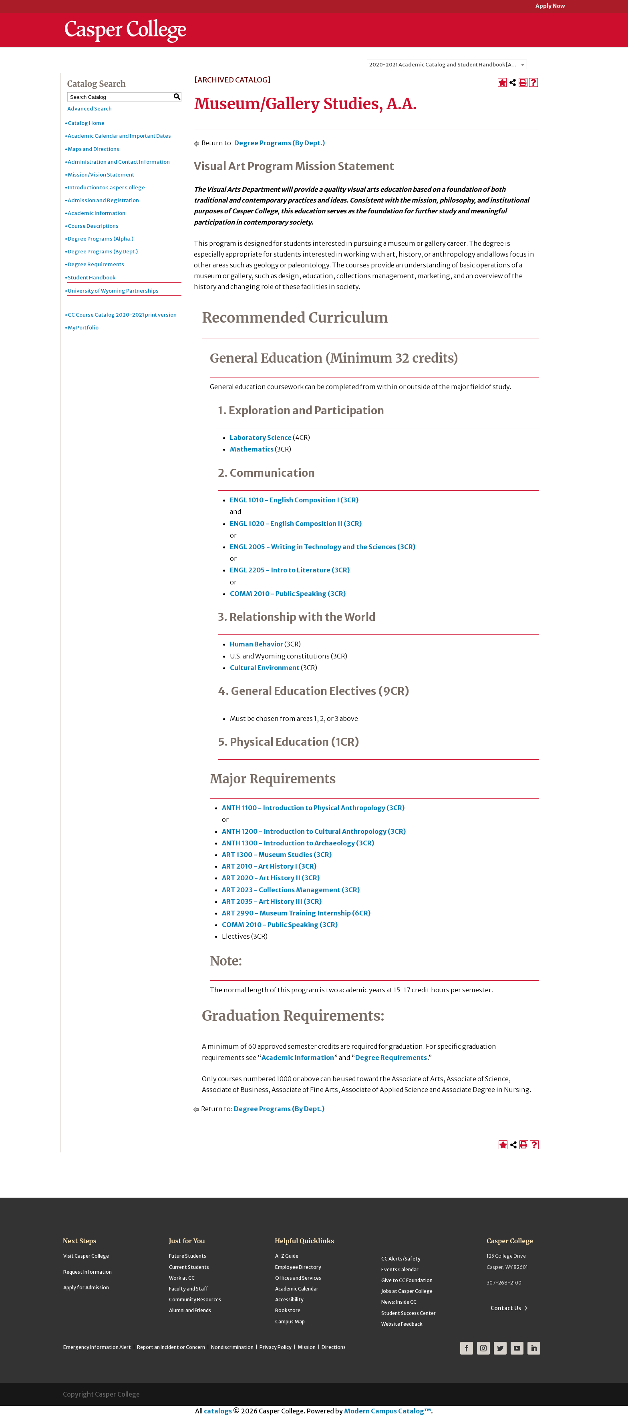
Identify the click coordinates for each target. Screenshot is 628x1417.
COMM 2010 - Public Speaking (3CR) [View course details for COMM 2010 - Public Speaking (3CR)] (288, 594)
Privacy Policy (276, 1347)
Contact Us (506, 1308)
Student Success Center (408, 1313)
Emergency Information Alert (97, 1347)
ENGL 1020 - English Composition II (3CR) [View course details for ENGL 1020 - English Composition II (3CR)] (296, 524)
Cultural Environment (265, 668)
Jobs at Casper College (407, 1291)
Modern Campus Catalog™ (387, 1411)
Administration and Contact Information (119, 162)
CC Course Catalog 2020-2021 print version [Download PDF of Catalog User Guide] (122, 314)
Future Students (187, 1256)
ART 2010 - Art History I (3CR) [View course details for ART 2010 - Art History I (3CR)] (269, 866)
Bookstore (287, 1310)
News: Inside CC (399, 1302)
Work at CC (182, 1278)
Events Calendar (400, 1269)
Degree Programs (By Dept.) (103, 251)
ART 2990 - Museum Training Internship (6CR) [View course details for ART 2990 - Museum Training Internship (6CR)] (296, 913)
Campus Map (290, 1322)
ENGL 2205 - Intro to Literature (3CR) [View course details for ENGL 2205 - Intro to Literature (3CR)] (290, 570)
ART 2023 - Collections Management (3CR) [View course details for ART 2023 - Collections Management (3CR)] (291, 890)
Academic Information (96, 213)
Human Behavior (256, 644)
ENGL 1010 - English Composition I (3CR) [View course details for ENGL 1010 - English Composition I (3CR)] (294, 500)
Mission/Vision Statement (101, 174)
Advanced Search (89, 108)
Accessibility (289, 1300)
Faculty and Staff (188, 1289)
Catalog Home (86, 123)
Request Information (87, 1272)
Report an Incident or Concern (171, 1347)
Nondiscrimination (232, 1347)
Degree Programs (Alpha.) (100, 238)
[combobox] (447, 64)
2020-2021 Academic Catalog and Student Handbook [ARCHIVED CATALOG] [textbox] (448, 64)
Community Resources (195, 1300)
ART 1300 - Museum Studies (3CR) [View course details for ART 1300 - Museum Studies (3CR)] (277, 855)
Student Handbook (91, 277)
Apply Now (550, 7)
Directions (334, 1347)
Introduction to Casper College (106, 187)
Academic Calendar (296, 1289)
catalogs (218, 1411)
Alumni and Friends (190, 1310)
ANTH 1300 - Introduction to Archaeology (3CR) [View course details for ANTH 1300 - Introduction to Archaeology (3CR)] (298, 843)
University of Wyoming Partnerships (113, 290)
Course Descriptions (93, 226)
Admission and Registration (103, 200)
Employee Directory (298, 1267)
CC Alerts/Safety (401, 1259)
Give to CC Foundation (407, 1280)
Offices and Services (298, 1278)
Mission (307, 1347)
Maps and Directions (93, 149)
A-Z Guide (286, 1256)
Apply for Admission (86, 1288)
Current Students (189, 1267)
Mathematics (252, 449)
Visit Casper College (86, 1256)
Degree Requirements (96, 264)
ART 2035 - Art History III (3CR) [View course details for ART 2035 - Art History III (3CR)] (272, 901)
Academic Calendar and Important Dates (119, 135)
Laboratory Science (261, 438)
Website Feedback (402, 1324)
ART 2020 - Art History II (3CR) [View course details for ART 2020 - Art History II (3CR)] (271, 878)
